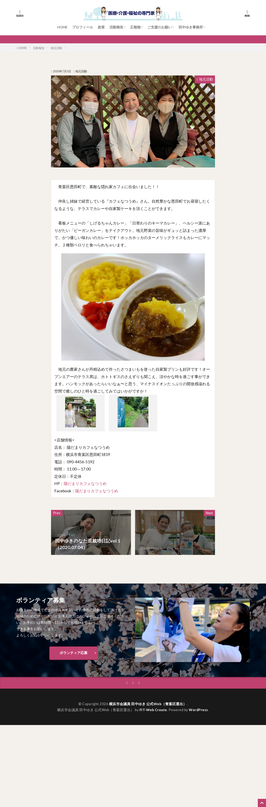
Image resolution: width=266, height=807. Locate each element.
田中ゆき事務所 (190, 27)
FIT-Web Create (153, 710)
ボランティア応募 (74, 653)
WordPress (198, 710)
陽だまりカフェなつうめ (85, 483)
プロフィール (82, 27)
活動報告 (116, 27)
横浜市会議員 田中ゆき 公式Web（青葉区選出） (148, 704)
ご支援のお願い (159, 27)
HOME (62, 27)
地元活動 (56, 48)
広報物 (135, 27)
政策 (101, 27)
